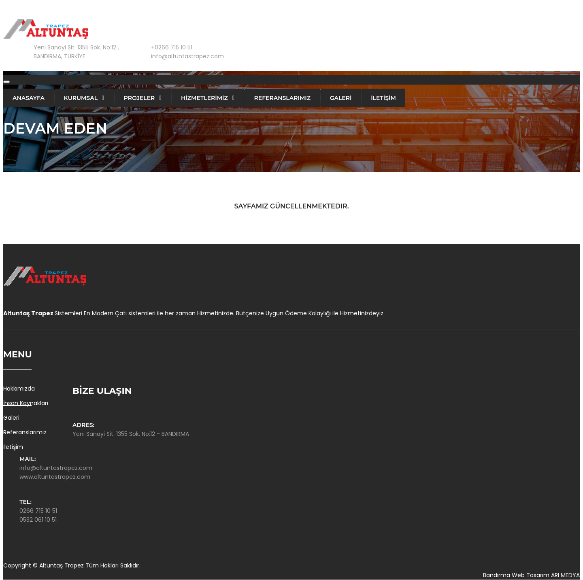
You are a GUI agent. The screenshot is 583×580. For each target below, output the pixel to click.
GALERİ (341, 98)
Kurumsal (81, 98)
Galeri (11, 418)
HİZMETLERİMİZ (204, 98)
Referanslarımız (282, 98)
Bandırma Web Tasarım (516, 575)
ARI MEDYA (565, 575)
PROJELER (139, 98)
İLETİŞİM (383, 98)
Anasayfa (29, 98)
